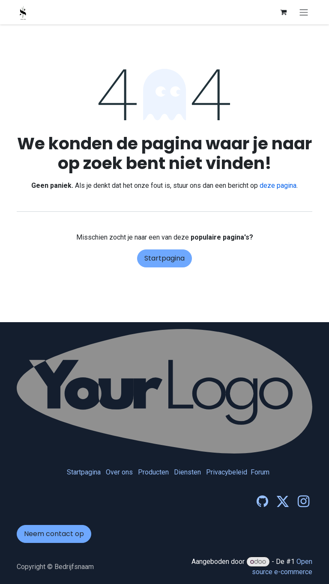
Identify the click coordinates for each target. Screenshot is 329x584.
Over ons (119, 472)
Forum (260, 472)
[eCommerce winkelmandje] (283, 12)
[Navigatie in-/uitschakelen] (303, 12)
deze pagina (278, 185)
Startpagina (164, 258)
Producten (153, 472)
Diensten (187, 472)
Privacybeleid (226, 472)
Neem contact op (54, 534)
